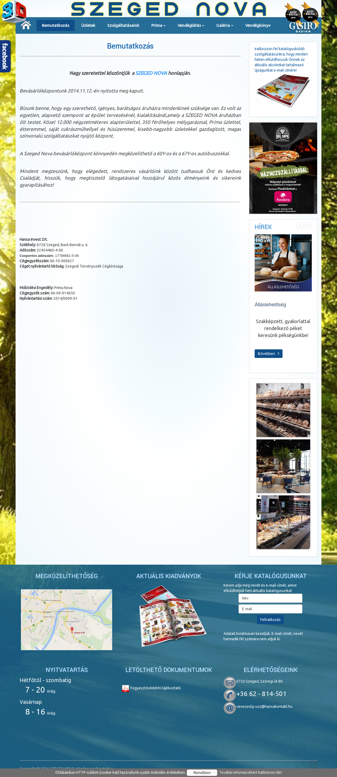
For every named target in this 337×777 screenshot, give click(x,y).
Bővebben (268, 353)
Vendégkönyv (257, 25)
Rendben (202, 772)
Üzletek (88, 25)
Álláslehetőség (270, 304)
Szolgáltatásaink (123, 25)
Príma (158, 27)
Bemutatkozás (55, 25)
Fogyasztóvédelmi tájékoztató (151, 688)
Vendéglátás (191, 27)
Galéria (224, 27)
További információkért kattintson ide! (250, 772)
